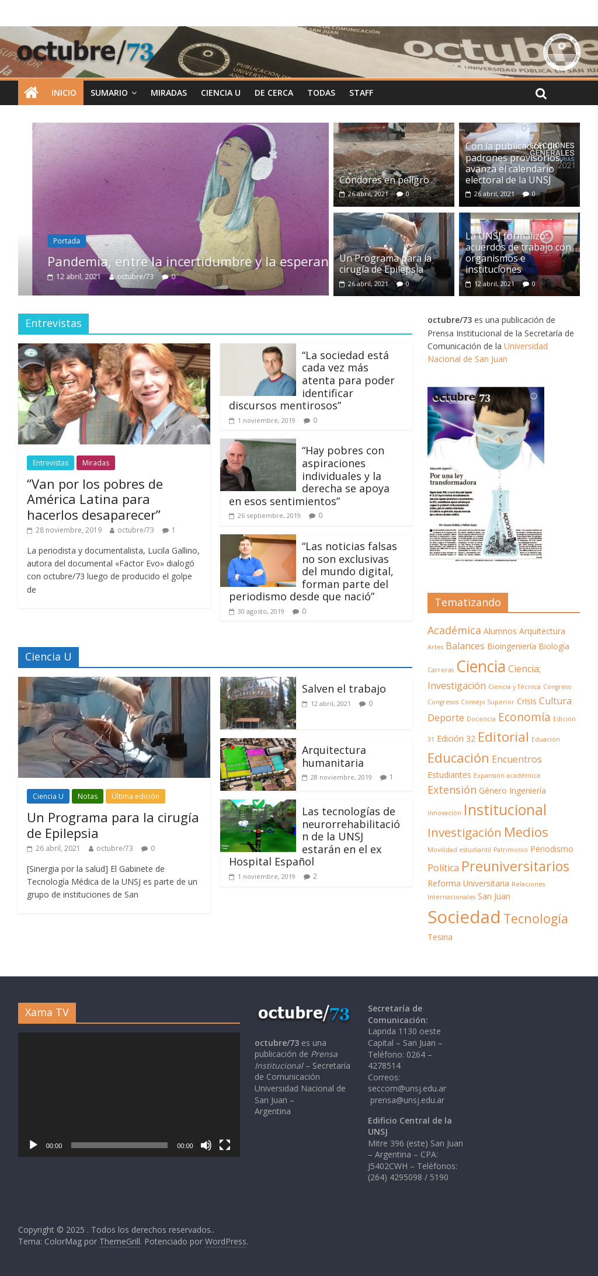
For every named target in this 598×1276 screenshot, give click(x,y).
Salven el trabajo (344, 689)
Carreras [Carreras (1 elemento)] (440, 670)
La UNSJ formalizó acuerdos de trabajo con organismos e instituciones (518, 253)
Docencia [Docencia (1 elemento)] (481, 719)
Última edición (135, 796)
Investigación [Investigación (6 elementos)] (464, 832)
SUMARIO (109, 92)
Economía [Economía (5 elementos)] (524, 717)
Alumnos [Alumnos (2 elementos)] (500, 631)
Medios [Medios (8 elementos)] (526, 832)
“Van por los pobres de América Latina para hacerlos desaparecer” (95, 499)
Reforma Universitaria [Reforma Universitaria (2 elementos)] (468, 883)
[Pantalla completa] (225, 1145)
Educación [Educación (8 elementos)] (458, 758)
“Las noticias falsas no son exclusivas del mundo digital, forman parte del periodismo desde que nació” (313, 571)
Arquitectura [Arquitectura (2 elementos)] (542, 631)
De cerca (274, 92)
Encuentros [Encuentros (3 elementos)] (517, 759)
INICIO (64, 92)
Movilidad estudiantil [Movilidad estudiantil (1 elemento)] (459, 850)
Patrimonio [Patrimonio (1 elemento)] (510, 850)
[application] (129, 1094)
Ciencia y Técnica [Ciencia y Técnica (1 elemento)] (514, 687)
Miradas (95, 463)
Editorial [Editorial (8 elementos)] (503, 737)
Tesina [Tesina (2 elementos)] (440, 937)
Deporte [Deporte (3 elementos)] (445, 717)
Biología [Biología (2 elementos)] (553, 646)
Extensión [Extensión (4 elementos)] (452, 790)
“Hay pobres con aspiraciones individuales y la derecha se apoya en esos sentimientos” (309, 475)
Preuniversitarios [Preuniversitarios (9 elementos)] (515, 866)
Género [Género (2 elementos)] (493, 790)
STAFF (361, 92)
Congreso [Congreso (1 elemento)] (557, 687)
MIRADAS (169, 92)
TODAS (321, 92)
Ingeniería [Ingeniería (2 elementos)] (527, 790)
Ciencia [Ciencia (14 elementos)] (481, 666)
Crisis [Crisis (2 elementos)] (527, 701)
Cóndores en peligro (384, 179)
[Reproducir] (33, 1145)
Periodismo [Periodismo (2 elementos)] (551, 848)
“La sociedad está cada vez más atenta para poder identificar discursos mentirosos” (312, 380)
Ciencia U (221, 92)
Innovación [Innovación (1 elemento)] (444, 813)
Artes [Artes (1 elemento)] (435, 647)
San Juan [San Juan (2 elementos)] (494, 896)
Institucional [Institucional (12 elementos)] (505, 809)
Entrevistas (50, 463)
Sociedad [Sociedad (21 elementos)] (464, 917)
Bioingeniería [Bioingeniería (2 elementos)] (511, 646)
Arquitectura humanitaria (334, 756)
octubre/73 (164, 276)
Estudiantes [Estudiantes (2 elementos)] (449, 774)
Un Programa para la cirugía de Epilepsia (385, 264)
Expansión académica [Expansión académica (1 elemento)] (507, 775)
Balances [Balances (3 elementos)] (465, 645)
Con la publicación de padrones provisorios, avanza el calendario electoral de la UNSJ (513, 163)
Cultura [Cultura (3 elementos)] (555, 700)
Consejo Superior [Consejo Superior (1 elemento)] (487, 702)
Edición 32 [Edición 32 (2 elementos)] (456, 738)
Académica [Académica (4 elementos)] (454, 630)
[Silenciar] (206, 1145)
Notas (88, 796)
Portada (95, 241)
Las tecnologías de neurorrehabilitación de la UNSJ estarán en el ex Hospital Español (314, 836)
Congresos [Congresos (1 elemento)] (442, 702)
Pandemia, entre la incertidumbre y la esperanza (224, 261)
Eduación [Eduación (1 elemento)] (545, 739)
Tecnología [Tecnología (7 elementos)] (535, 918)
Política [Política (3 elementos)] (443, 867)
